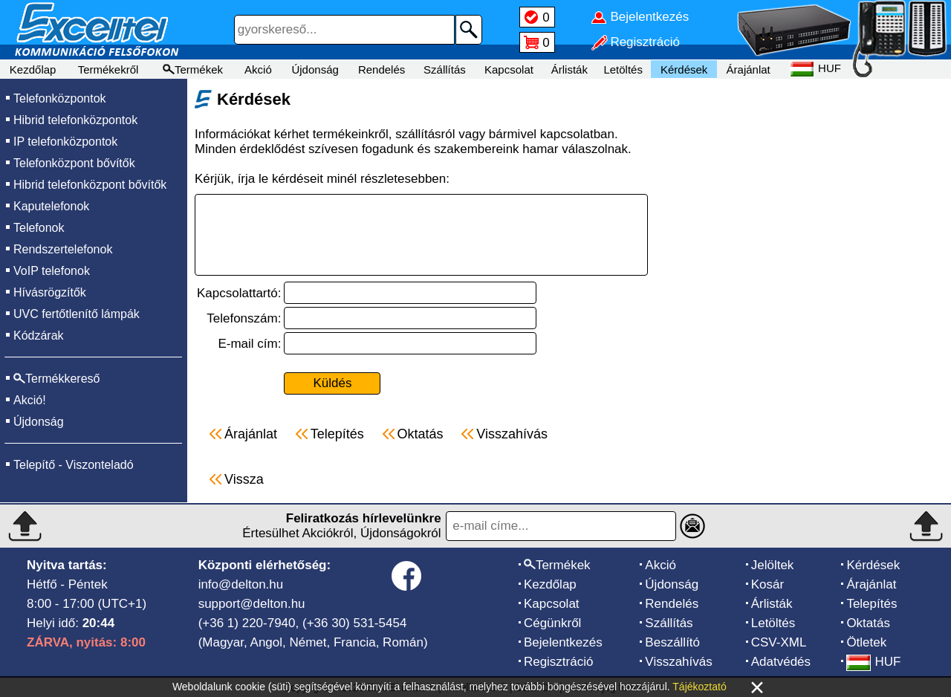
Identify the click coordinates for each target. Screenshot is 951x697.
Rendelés (381, 69)
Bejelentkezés (563, 642)
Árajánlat (748, 69)
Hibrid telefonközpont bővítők (89, 184)
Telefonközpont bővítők (74, 163)
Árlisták (569, 69)
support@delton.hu (251, 604)
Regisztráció (559, 662)
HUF (873, 662)
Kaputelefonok (51, 206)
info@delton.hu (241, 584)
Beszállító (672, 642)
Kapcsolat (508, 69)
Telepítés (871, 604)
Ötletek (866, 642)
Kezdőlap (33, 69)
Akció (258, 69)
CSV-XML (779, 642)
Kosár (767, 584)
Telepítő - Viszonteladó (73, 464)
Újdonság (314, 69)
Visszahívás (678, 662)
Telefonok (39, 227)
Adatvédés (781, 662)
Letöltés (623, 69)
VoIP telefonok (51, 271)
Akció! (29, 400)
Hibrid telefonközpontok (75, 120)
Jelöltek (772, 565)
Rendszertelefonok (62, 249)
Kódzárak (38, 335)
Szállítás (444, 69)
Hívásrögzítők (49, 292)
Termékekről (108, 69)
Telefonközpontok (59, 98)
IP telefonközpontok (65, 141)
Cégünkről (553, 623)
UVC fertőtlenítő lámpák (76, 314)
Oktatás (868, 623)
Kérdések (683, 69)
